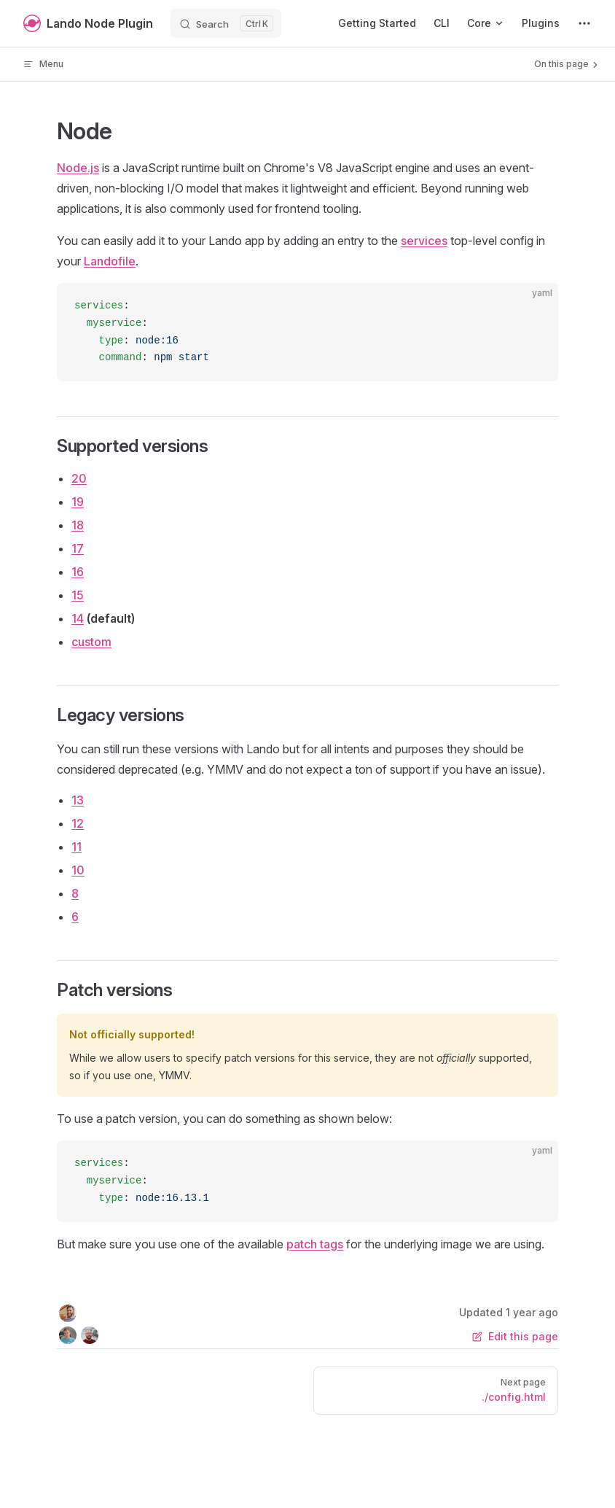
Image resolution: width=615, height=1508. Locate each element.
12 (77, 823)
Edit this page (515, 1336)
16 (77, 571)
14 (77, 618)
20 (79, 478)
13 (77, 800)
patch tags (314, 1244)
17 (77, 548)
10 (78, 870)
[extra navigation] (584, 23)
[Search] (226, 23)
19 (77, 501)
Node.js (78, 167)
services (424, 240)
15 (77, 595)
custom (91, 641)
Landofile (110, 261)
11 (76, 846)
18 (77, 525)
